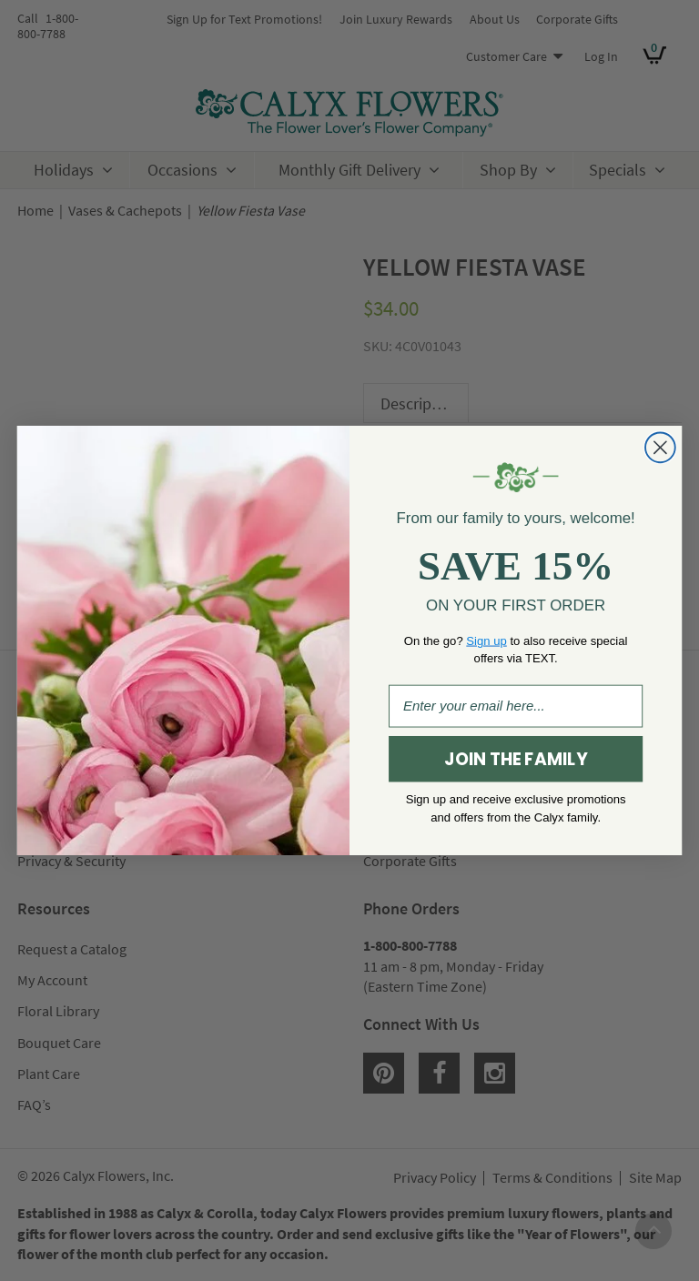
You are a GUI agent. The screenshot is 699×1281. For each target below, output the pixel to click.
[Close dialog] (660, 448)
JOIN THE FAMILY (515, 760)
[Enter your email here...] (516, 706)
